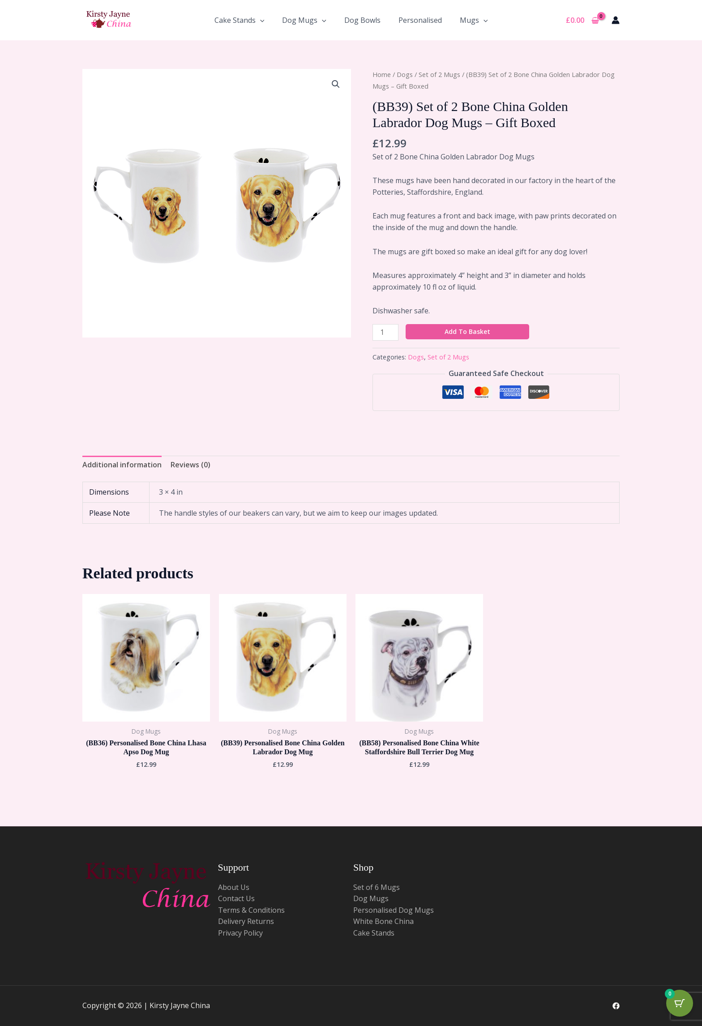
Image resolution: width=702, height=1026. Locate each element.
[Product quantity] (385, 332)
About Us (233, 887)
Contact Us (236, 898)
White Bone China (383, 921)
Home (381, 74)
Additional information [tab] (122, 465)
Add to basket (467, 331)
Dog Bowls (362, 20)
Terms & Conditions (251, 910)
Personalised (420, 20)
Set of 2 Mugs (439, 74)
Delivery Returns (246, 921)
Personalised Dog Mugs (393, 910)
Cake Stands (239, 20)
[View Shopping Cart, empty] (582, 20)
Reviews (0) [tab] (190, 465)
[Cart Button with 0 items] (679, 1003)
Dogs (405, 74)
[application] (260, 20)
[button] (336, 84)
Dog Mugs (304, 20)
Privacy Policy (240, 933)
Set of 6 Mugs (376, 887)
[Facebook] (616, 1005)
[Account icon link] (616, 20)
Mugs (474, 20)
